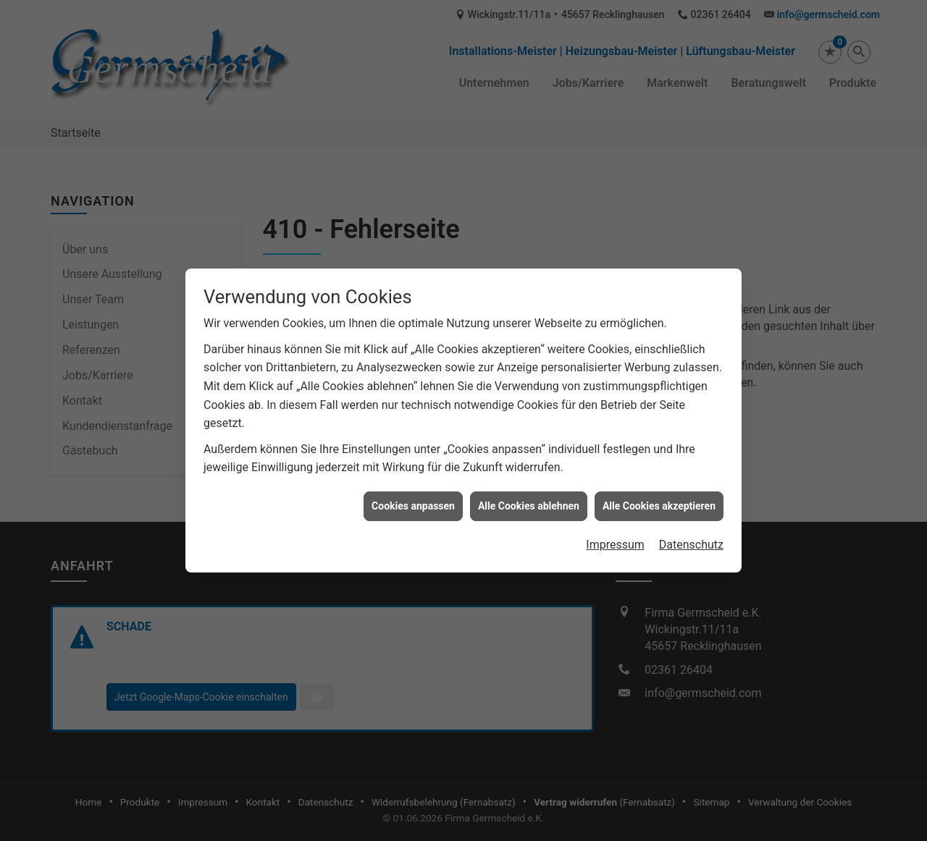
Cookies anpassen (413, 501)
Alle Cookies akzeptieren (659, 501)
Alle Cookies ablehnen (528, 501)
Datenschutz (691, 541)
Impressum (615, 541)
